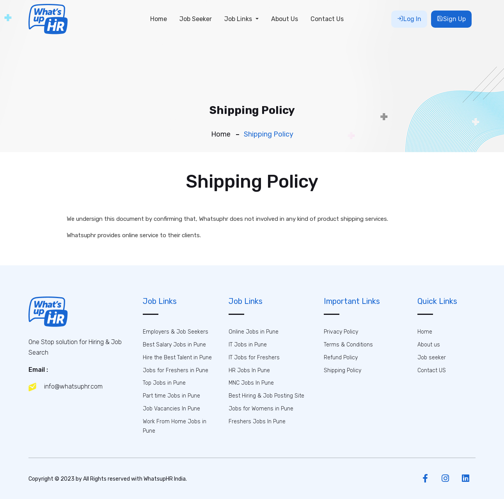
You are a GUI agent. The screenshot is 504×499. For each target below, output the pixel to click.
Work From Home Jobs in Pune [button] (174, 426)
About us (428, 344)
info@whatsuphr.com (65, 387)
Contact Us (327, 19)
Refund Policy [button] (341, 357)
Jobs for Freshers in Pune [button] (175, 370)
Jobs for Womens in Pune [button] (261, 408)
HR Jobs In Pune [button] (249, 370)
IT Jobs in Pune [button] (248, 344)
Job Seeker (195, 19)
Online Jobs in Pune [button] (254, 332)
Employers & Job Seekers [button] (175, 332)
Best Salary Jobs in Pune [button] (174, 344)
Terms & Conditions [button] (348, 344)
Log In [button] (409, 19)
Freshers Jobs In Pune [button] (257, 421)
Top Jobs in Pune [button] (164, 383)
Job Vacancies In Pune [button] (171, 408)
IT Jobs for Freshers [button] (254, 357)
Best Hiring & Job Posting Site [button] (266, 395)
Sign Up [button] (451, 19)
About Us (284, 19)
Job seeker (431, 357)
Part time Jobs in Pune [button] (171, 395)
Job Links (239, 19)
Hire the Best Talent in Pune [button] (177, 357)
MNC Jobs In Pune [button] (251, 383)
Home (158, 19)
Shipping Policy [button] (342, 370)
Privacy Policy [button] (341, 332)
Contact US (431, 370)
